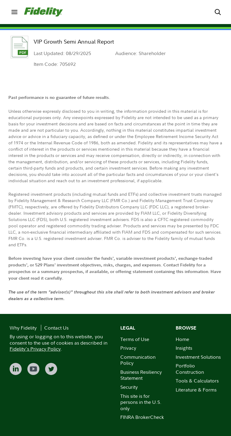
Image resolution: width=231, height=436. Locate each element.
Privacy (128, 348)
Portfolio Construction (190, 368)
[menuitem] (14, 12)
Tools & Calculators (197, 380)
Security (129, 387)
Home (182, 339)
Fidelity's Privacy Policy (35, 348)
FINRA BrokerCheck (142, 417)
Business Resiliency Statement (141, 375)
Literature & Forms (196, 389)
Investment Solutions (198, 357)
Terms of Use (134, 339)
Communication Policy (138, 360)
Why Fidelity (23, 327)
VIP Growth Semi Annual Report (74, 41)
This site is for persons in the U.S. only (141, 402)
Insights (184, 348)
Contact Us (56, 327)
